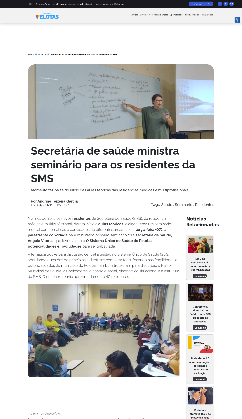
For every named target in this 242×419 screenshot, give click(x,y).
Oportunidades (176, 14)
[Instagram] (225, 4)
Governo (144, 14)
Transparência (207, 14)
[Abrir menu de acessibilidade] (237, 20)
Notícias (42, 54)
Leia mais (200, 276)
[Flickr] (231, 4)
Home (31, 54)
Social (188, 14)
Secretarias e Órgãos (158, 14)
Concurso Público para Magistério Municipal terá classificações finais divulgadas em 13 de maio (79, 3)
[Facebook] (220, 4)
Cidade (195, 14)
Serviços (134, 14)
